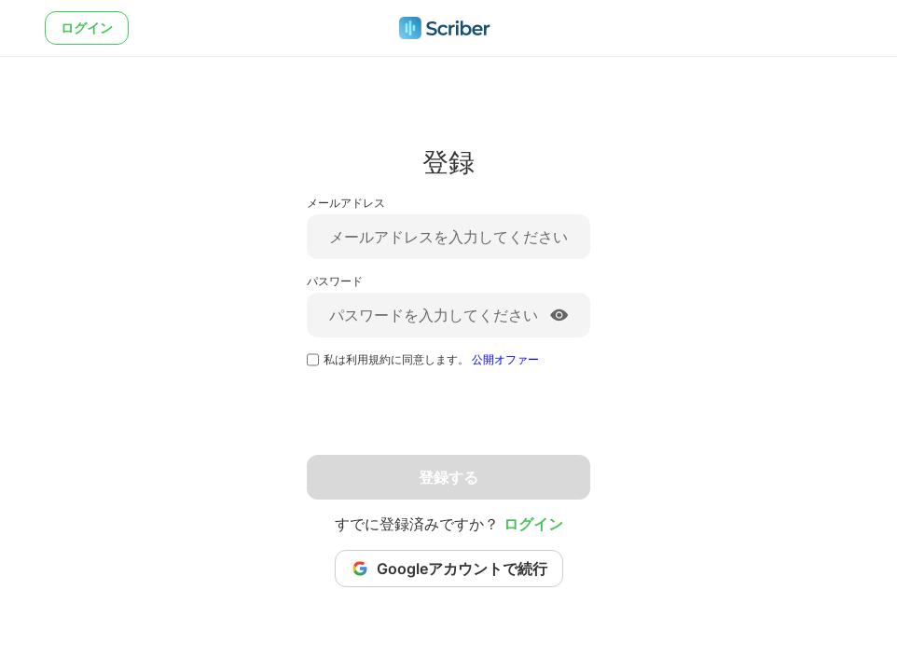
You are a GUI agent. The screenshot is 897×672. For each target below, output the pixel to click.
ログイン (87, 27)
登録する (448, 477)
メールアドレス (346, 203)
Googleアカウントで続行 (449, 568)
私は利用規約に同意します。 (431, 359)
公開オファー (505, 359)
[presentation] (448, 418)
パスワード (335, 281)
